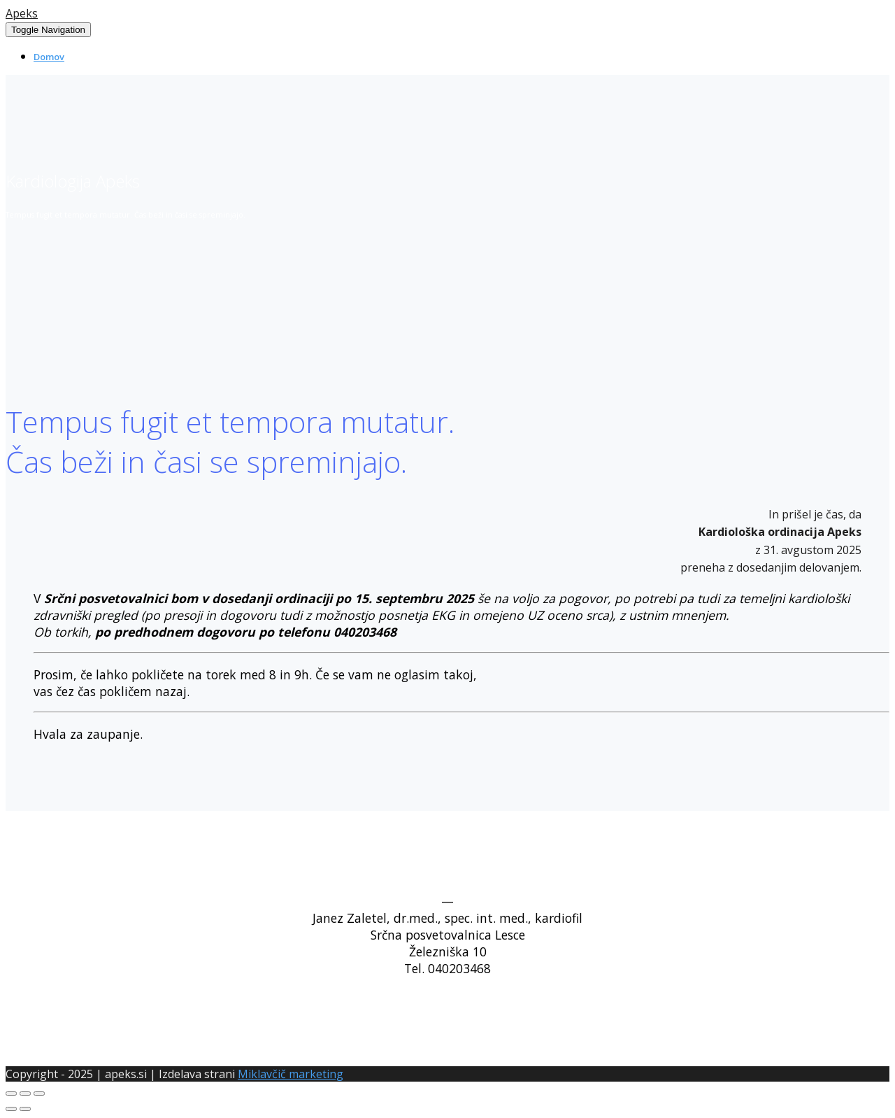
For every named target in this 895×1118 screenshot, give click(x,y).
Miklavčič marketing (290, 1074)
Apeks (22, 13)
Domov (49, 56)
